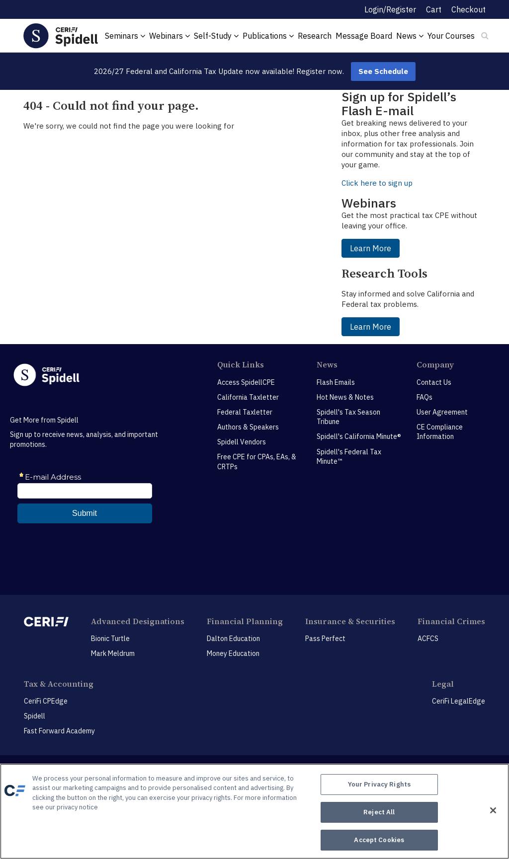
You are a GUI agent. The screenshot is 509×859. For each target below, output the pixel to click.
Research (315, 36)
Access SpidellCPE (246, 382)
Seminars (125, 36)
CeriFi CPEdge (46, 701)
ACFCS (428, 638)
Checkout (468, 9)
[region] (254, 812)
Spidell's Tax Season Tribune (348, 417)
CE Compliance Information (440, 432)
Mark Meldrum (113, 653)
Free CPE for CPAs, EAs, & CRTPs (256, 461)
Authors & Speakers (248, 427)
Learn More (370, 248)
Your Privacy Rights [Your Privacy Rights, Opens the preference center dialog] (379, 787)
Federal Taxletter (244, 412)
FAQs (424, 397)
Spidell (34, 716)
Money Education (233, 653)
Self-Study (216, 36)
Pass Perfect (325, 638)
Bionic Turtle (110, 638)
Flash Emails (336, 382)
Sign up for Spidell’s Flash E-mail (398, 103)
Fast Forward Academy (59, 730)
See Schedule (383, 71)
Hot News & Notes (345, 397)
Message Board (364, 36)
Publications (268, 36)
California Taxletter (248, 397)
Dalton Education (233, 638)
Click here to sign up (377, 183)
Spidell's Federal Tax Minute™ (349, 456)
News (410, 36)
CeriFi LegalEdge (458, 701)
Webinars (169, 36)
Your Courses (451, 36)
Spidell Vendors (241, 441)
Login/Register (390, 9)
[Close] (493, 811)
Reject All (379, 813)
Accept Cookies (379, 838)
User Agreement (442, 412)
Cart (433, 9)
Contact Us (434, 382)
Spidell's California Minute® (359, 436)
